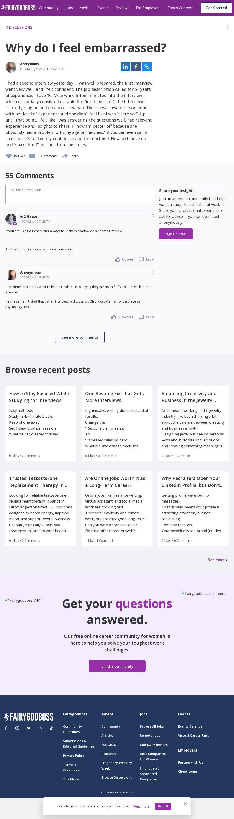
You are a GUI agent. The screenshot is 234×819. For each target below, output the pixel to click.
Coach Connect (180, 7)
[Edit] (228, 28)
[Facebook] (5, 728)
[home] (18, 8)
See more (218, 559)
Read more (141, 806)
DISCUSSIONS (18, 27)
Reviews (122, 7)
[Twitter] (28, 728)
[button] (227, 28)
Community (49, 7)
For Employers (148, 7)
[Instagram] (17, 728)
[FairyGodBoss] (28, 717)
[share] (65, 155)
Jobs (69, 7)
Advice (85, 7)
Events (103, 7)
